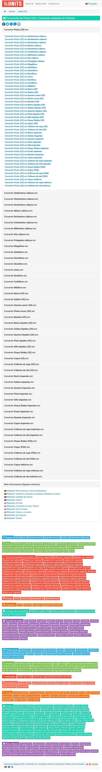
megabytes (23, 624)
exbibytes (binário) (64, 635)
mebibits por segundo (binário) (16, 574)
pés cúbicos (65, 709)
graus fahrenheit (39, 683)
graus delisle (75, 683)
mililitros (75, 713)
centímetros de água (46, 670)
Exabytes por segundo (12, 571)
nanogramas (45, 747)
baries (78, 670)
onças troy (84, 751)
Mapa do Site (40, 4)
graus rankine (62, 683)
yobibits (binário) (43, 631)
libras (69, 751)
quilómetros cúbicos (23, 706)
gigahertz (48, 605)
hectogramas (52, 744)
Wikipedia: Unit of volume (17, 509)
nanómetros (20, 653)
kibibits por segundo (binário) (82, 571)
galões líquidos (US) (11, 720)
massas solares (68, 754)
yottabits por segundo (33, 564)
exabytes (64, 624)
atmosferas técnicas (42, 663)
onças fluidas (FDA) (11, 734)
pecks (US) (22, 11)
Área (6, 544)
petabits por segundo (52, 560)
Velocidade (9, 676)
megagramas (26, 744)
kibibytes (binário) (60, 631)
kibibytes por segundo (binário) (44, 581)
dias (88, 693)
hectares (58, 551)
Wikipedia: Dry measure (16, 515)
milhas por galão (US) (39, 611)
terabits (59, 621)
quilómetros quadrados (22, 544)
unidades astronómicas (13, 657)
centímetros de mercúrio (64, 667)
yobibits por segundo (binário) (16, 581)
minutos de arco (35, 537)
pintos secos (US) (41, 716)
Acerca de (29, 4)
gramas (75, 744)
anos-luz (85, 653)
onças (75, 751)
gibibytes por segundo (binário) (16, 585)
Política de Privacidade (74, 764)
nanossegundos (21, 693)
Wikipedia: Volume (14, 500)
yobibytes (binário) (11, 638)
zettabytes (74, 624)
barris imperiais (62, 723)
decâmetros (50, 650)
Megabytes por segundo (13, 567)
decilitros (55, 713)
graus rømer (22, 686)
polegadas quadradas (43, 551)
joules (17, 598)
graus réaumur (9, 686)
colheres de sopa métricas (14, 738)
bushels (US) (67, 716)
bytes (5, 624)
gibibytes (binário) (11, 635)
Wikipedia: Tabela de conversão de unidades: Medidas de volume (33, 494)
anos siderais (34, 700)
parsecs (76, 653)
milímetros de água (27, 670)
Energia (7, 598)
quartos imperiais (10, 727)
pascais (61, 663)
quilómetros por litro (85, 611)
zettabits (85, 621)
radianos (65, 537)
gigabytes (34, 624)
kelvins (51, 683)
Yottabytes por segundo (56, 571)
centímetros (81, 650)
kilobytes (13, 624)
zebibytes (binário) (82, 635)
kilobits (32, 621)
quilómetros (25, 650)
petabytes (54, 624)
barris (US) (85, 713)
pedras (62, 751)
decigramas (85, 744)
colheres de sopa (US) (23, 723)
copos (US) (7, 723)
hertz (19, 605)
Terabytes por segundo (58, 567)
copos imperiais (27, 730)
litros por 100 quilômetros (14, 614)
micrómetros (8, 653)
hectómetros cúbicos (43, 706)
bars (55, 663)
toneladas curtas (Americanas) (16, 751)
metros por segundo (42, 676)
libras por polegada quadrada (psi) (82, 663)
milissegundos (52, 693)
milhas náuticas (65, 653)
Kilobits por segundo (62, 557)
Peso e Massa (10, 744)
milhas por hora (24, 676)
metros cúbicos (81, 706)
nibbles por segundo (12, 592)
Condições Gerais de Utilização (51, 764)
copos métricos (84, 734)
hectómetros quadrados (44, 544)
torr (4, 667)
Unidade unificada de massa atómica (27, 754)
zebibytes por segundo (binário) (46, 589)
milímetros (93, 650)
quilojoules (26, 598)
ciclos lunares (82, 696)
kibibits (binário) (10, 628)
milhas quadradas (75, 547)
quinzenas (7, 696)
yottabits (94, 621)
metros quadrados (87, 544)
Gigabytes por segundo (36, 567)
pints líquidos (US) (50, 720)
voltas (17, 537)
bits (26, 621)
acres (71, 551)
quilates (94, 751)
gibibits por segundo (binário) (44, 574)
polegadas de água (65, 670)
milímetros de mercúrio (41, 667)
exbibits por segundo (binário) (44, 578)
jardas (38, 653)
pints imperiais (26, 727)
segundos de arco (52, 537)
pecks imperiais (77, 727)
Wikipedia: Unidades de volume (19, 497)
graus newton (88, 683)
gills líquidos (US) (68, 720)
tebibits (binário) (59, 628)
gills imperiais (40, 727)
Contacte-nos (53, 4)
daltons (6, 754)
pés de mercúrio (10, 670)
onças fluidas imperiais (58, 727)
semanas (95, 693)
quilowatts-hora (52, 598)
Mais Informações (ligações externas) (22, 484)
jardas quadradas (10, 551)
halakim (71, 696)
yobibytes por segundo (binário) (76, 589)
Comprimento (10, 650)
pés (43, 653)
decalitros (39, 713)
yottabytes (85, 624)
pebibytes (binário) (46, 635)
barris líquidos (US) (82, 716)
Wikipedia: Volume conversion (19, 512)
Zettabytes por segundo (34, 571)
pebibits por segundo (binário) (16, 578)
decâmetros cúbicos (63, 706)
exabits (76, 621)
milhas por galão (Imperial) (63, 611)
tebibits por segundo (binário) (72, 574)
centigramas (8, 747)
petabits (68, 621)
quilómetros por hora (61, 676)
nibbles (24, 638)
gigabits (50, 621)
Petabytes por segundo (80, 567)
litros (47, 713)
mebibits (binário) (26, 628)
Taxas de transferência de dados (18, 557)
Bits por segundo (44, 557)
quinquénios (8, 700)
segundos (64, 693)
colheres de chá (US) (44, 723)
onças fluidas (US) (85, 720)
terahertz (58, 605)
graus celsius (25, 683)
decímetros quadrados (13, 547)
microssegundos (36, 693)
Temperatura (10, 683)
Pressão (8, 663)
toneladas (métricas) (74, 747)
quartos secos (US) (22, 716)
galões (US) (8, 716)
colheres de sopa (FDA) (44, 734)
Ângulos (8, 537)
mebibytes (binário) (78, 631)
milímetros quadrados (56, 547)
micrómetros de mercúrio (18, 667)
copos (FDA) (27, 734)
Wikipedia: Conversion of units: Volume (23, 506)
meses (16, 696)
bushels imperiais (10, 730)
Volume (12, 11)
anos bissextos (33, 696)
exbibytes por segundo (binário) (17, 589)
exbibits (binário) (10, 631)
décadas (45, 696)
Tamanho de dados (12, 621)
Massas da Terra (52, 754)
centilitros (65, 713)
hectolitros (29, 713)
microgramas (33, 747)
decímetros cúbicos (11, 709)
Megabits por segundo (83, 557)
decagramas (64, 744)
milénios (62, 696)
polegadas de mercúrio (87, 667)
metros (60, 650)
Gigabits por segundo (12, 560)
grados (86, 537)
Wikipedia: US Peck (14, 503)
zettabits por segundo (12, 564)
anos (23, 696)
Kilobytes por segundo (72, 564)
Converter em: (16, 29)
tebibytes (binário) (28, 635)
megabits (41, 621)
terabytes (44, 624)
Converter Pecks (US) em (25, 36)
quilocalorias (38, 598)
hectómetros (37, 650)
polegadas (51, 653)
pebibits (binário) (75, 628)
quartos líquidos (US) (31, 720)
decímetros (70, 650)
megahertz (37, 605)
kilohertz (27, 605)
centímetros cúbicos (31, 709)
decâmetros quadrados (67, 544)
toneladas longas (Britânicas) (44, 751)
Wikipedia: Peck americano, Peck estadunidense (26, 491)
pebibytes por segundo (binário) (75, 585)
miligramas (20, 747)
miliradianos (76, 537)
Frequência (9, 605)
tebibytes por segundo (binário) (46, 585)
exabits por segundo (73, 560)
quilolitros (18, 713)
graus (24, 537)
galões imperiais (77, 723)
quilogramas (38, 744)
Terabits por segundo (32, 560)
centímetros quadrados (34, 547)
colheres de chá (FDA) (66, 734)
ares (66, 551)
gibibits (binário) (43, 628)
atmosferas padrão (23, 663)
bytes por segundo (52, 564)
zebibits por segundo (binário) (72, 578)
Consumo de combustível (15, 611)
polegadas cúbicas (80, 709)
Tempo (7, 693)
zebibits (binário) (26, 631)
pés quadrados (26, 551)
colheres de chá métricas (38, 738)
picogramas (58, 747)
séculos (53, 696)
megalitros (7, 713)
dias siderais (20, 700)
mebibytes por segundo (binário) (74, 581)
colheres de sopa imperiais (47, 730)
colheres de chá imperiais (72, 730)
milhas (31, 653)
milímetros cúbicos (49, 709)
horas (81, 693)
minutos (74, 693)
